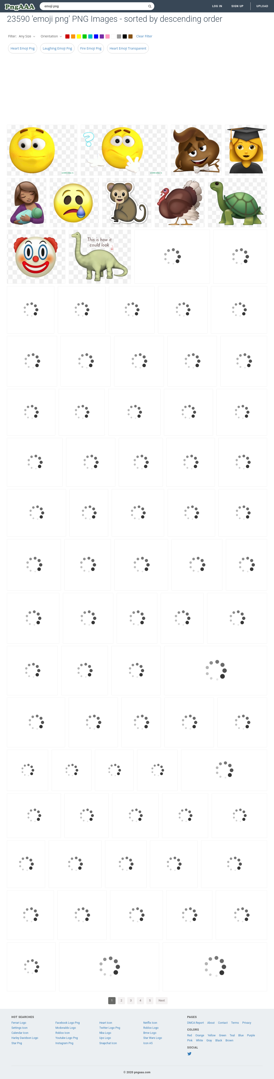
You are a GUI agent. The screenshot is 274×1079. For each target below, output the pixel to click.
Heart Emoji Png (23, 48)
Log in (217, 6)
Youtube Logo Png (66, 1038)
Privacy (246, 1022)
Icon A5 (148, 1043)
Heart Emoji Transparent (128, 48)
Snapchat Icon (108, 1043)
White (199, 1040)
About (211, 1022)
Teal (232, 1035)
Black (218, 1040)
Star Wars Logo (152, 1038)
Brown (229, 1040)
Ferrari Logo (18, 1022)
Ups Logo (105, 1038)
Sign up (237, 6)
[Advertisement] (137, 90)
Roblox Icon (62, 1033)
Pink (190, 1040)
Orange (199, 1035)
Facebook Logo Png (67, 1022)
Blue (241, 1035)
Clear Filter (144, 36)
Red (189, 1035)
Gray (209, 1040)
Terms (235, 1022)
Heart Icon (105, 1022)
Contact (223, 1022)
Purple (251, 1035)
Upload (262, 6)
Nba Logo (105, 1033)
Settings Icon (19, 1027)
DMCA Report (195, 1022)
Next (161, 1000)
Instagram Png (64, 1043)
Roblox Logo (150, 1027)
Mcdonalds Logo (65, 1027)
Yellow (212, 1035)
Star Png (16, 1043)
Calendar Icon (19, 1033)
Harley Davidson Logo (24, 1038)
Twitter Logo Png (109, 1027)
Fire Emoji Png (90, 48)
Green (222, 1035)
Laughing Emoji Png (57, 48)
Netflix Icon (150, 1022)
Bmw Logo (149, 1033)
